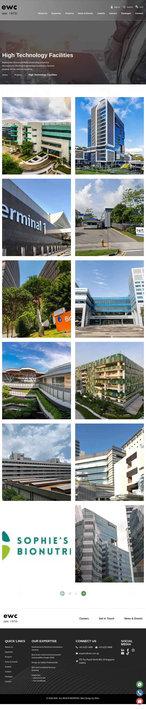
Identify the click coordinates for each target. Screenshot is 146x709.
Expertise (56, 13)
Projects (69, 13)
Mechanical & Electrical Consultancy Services (47, 648)
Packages (126, 13)
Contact (139, 13)
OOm (97, 698)
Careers (113, 13)
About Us (42, 13)
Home (5, 74)
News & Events (85, 13)
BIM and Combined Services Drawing (44, 668)
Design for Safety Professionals (45, 662)
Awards (101, 13)
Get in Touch (106, 618)
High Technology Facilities (42, 75)
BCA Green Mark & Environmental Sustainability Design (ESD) (46, 656)
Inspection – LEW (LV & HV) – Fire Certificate (39, 678)
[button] (115, 7)
